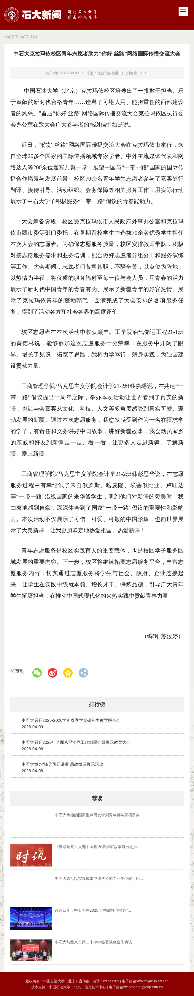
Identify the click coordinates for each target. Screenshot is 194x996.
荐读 (97, 798)
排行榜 (97, 704)
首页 (24, 37)
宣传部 (84, 981)
